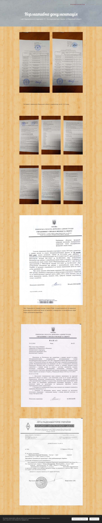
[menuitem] (63, 4)
